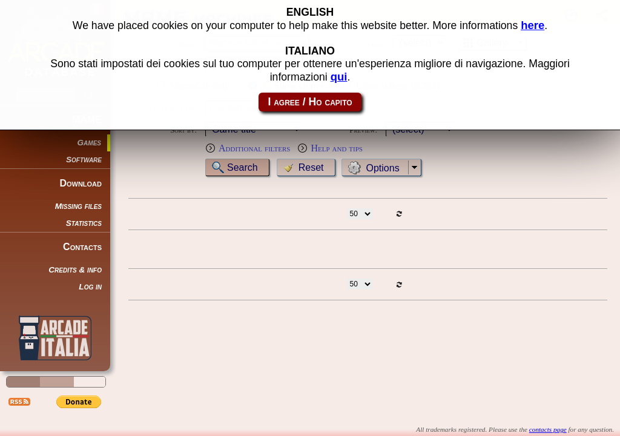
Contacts (82, 247)
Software (84, 159)
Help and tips (337, 148)
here (532, 23)
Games (89, 142)
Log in (90, 286)
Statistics (84, 223)
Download (80, 183)
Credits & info (75, 269)
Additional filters (254, 148)
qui (339, 74)
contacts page (548, 429)
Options (383, 168)
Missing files (78, 206)
